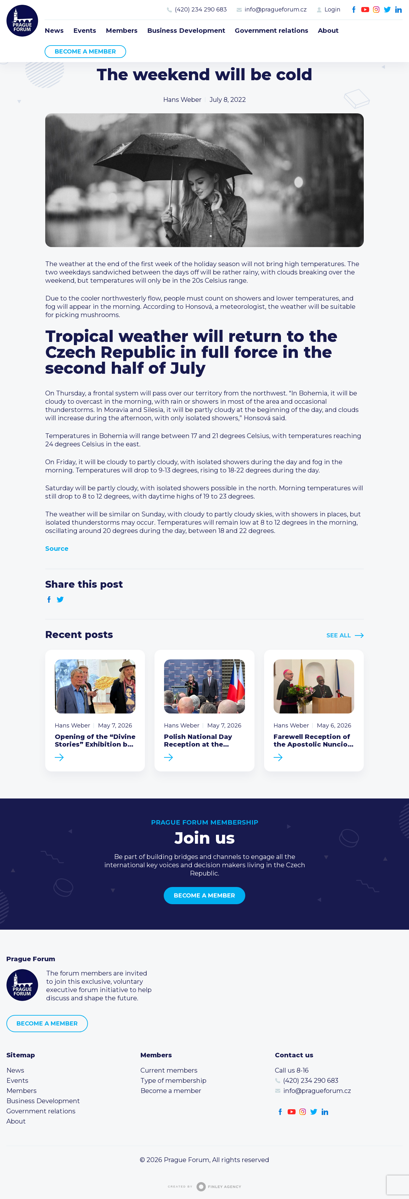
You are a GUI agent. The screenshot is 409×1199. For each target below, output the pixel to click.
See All (338, 635)
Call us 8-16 (292, 1070)
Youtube (365, 10)
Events (84, 30)
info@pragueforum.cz (276, 9)
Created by (204, 1186)
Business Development (186, 30)
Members (122, 30)
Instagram (376, 10)
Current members (168, 1070)
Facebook (354, 10)
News (54, 30)
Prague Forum (22, 21)
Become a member (85, 51)
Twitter (387, 10)
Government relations (271, 30)
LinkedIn (399, 10)
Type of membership (173, 1080)
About (328, 30)
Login (333, 9)
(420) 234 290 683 (201, 9)
